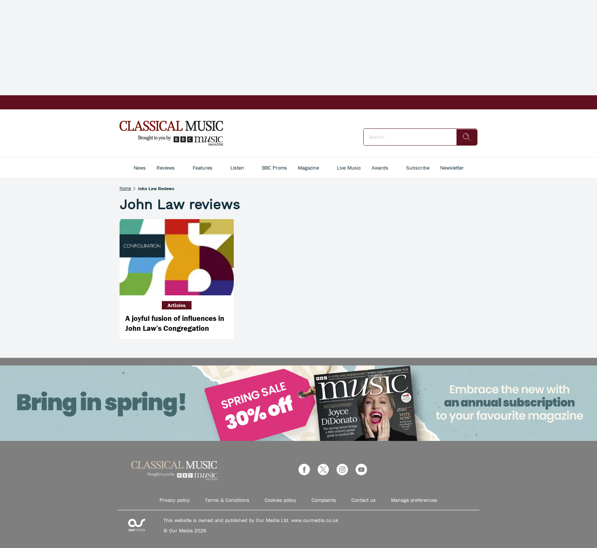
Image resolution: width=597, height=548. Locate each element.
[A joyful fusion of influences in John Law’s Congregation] (177, 257)
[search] (467, 137)
